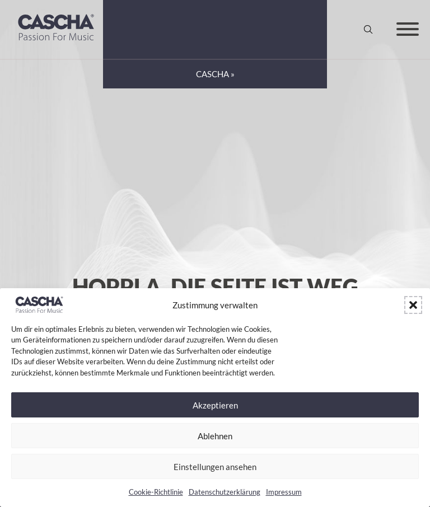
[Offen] (407, 29)
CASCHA (212, 74)
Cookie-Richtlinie (156, 491)
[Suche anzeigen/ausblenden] (368, 29)
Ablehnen (215, 436)
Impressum (284, 491)
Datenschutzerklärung (224, 491)
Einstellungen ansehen (215, 467)
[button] (413, 305)
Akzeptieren (215, 405)
